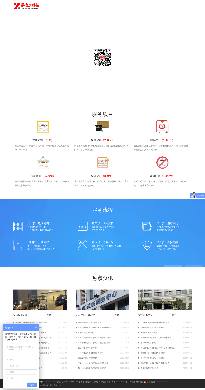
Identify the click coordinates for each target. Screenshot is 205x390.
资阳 (47, 387)
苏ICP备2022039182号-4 (119, 383)
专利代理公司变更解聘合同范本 (90, 354)
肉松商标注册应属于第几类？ (89, 324)
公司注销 (157, 6)
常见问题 (140, 18)
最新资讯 (41, 387)
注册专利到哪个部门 (86, 334)
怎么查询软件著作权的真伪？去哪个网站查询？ (158, 349)
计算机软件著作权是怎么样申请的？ (155, 324)
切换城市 (51, 6)
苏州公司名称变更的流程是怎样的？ (92, 370)
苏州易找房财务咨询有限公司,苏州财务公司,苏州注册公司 (96, 329)
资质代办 (135, 6)
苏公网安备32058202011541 (156, 383)
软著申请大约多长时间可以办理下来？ (156, 339)
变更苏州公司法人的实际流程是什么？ (93, 365)
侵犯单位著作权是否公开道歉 (152, 360)
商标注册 (125, 6)
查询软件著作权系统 (149, 334)
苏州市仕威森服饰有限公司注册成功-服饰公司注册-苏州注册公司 (96, 344)
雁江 (51, 387)
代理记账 (114, 6)
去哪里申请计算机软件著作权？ (153, 354)
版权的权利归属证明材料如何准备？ (155, 365)
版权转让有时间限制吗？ (88, 349)
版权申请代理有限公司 (149, 344)
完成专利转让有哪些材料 (88, 360)
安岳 (43, 6)
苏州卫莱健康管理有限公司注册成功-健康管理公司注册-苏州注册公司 (96, 339)
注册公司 (103, 6)
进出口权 (168, 6)
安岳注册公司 (60, 383)
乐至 (59, 387)
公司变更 (146, 6)
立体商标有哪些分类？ (149, 370)
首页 (95, 6)
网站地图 (139, 383)
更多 (49, 316)
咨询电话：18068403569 (102, 73)
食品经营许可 (180, 6)
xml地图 (132, 383)
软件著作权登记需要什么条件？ (153, 329)
